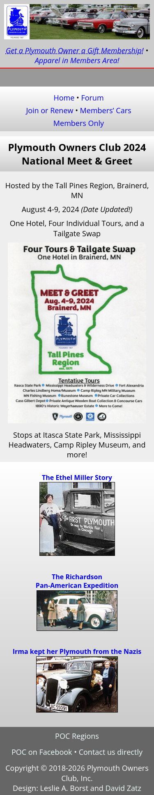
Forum (92, 98)
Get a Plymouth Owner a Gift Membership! (75, 50)
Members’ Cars (105, 110)
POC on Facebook (41, 752)
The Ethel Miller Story (77, 477)
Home (63, 98)
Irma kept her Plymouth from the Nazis (77, 651)
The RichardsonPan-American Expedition (77, 581)
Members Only (78, 123)
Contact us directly (111, 752)
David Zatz (123, 788)
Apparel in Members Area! (77, 60)
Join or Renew (49, 110)
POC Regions (77, 736)
